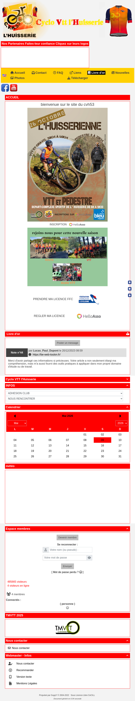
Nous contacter (67, 640)
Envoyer (67, 566)
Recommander (25, 670)
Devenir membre (67, 537)
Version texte (24, 676)
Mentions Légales (26, 683)
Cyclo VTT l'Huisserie (67, 379)
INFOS (67, 385)
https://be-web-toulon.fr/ (45, 354)
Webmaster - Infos (67, 655)
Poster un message (67, 342)
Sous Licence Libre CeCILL (83, 695)
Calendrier (67, 407)
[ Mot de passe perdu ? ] (68, 572)
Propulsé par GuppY (48, 695)
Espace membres (67, 528)
